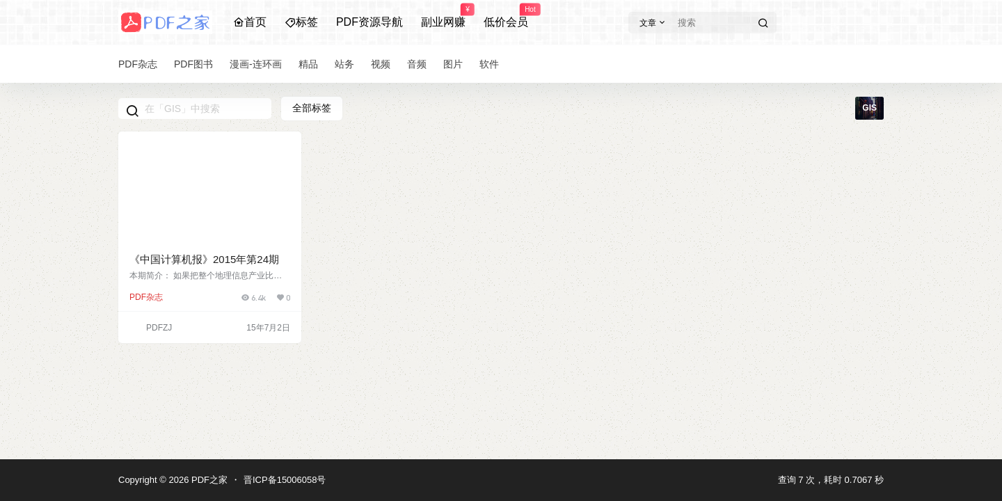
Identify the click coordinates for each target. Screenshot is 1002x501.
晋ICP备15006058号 (285, 480)
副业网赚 (443, 16)
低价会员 (506, 16)
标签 (301, 22)
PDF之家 (208, 480)
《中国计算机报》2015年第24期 (204, 259)
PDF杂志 (146, 297)
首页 (250, 22)
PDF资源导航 (369, 22)
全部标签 (311, 107)
